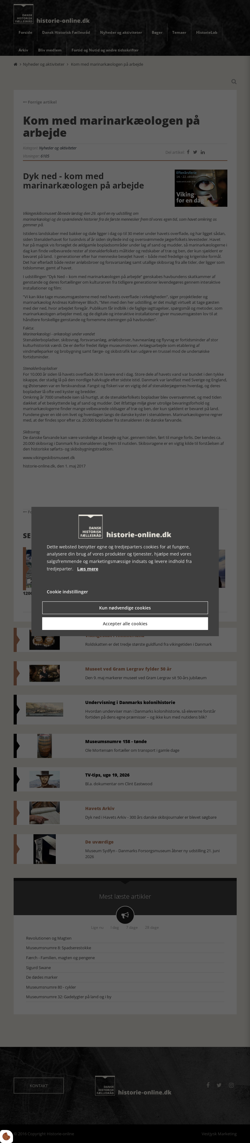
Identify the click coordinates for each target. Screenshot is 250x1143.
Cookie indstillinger (67, 592)
